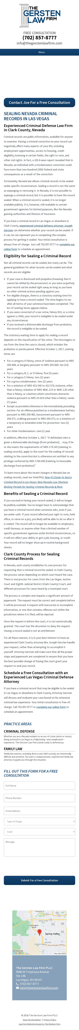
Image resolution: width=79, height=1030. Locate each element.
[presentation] (27, 867)
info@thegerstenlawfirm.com (39, 43)
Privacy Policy (50, 1019)
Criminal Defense (19, 731)
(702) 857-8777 (39, 37)
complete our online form (51, 707)
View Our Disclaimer (32, 1019)
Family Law (13, 748)
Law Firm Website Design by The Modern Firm (39, 1024)
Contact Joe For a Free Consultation (39, 102)
